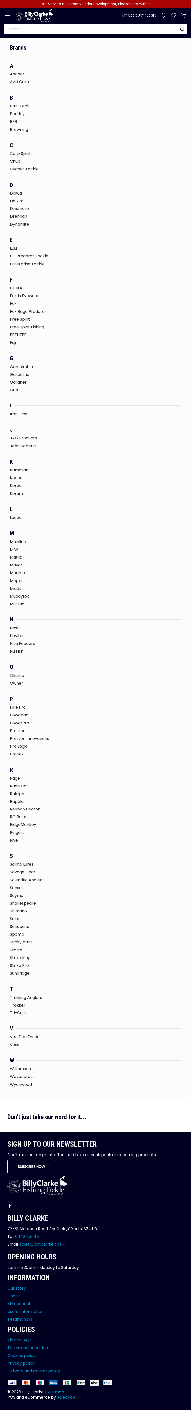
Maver (16, 565)
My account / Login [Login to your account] (139, 15)
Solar (15, 919)
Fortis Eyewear (24, 296)
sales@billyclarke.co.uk (42, 1244)
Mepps (16, 581)
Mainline (18, 542)
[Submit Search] (182, 29)
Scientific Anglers (27, 880)
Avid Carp (19, 82)
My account (19, 1304)
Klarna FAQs (19, 1340)
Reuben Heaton (25, 809)
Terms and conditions (28, 1348)
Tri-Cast (18, 1013)
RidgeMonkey (23, 824)
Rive (14, 840)
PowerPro (19, 723)
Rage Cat (19, 786)
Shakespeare (23, 903)
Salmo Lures (21, 864)
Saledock (66, 1397)
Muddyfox (19, 596)
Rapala (17, 801)
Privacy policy (21, 1363)
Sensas (17, 888)
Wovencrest (22, 1076)
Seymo (16, 895)
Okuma (17, 675)
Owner (16, 683)
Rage (15, 778)
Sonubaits (19, 926)
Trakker (17, 1005)
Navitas (17, 636)
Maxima (17, 573)
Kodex (16, 478)
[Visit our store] (163, 15)
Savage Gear (22, 872)
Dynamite (19, 224)
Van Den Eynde (25, 1037)
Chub (15, 161)
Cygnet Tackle (24, 169)
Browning (19, 129)
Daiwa (16, 193)
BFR (13, 121)
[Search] (95, 29)
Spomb (17, 934)
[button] (7, 15)
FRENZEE (18, 335)
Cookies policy (21, 1355)
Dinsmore (19, 208)
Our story (16, 1288)
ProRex (17, 754)
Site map (55, 1392)
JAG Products (23, 438)
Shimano (18, 911)
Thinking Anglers (26, 997)
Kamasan (19, 470)
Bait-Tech (20, 106)
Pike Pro (18, 707)
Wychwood (21, 1084)
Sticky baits (21, 942)
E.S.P (14, 248)
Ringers (17, 832)
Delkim (16, 201)
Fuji (13, 342)
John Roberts (23, 446)
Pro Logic (19, 746)
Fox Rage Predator (28, 311)
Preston (17, 731)
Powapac (19, 715)
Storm (16, 950)
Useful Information (25, 1311)
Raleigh (17, 794)
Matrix (16, 557)
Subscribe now (31, 1166)
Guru (14, 390)
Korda (16, 485)
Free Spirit (20, 319)
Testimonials (19, 1319)
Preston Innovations (29, 738)
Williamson (20, 1069)
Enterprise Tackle (27, 264)
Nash (15, 628)
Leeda (16, 517)
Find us (14, 1296)
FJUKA (16, 288)
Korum (16, 493)
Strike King (20, 958)
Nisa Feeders (22, 643)
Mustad (17, 604)
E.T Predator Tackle (29, 256)
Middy (15, 588)
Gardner (18, 382)
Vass (14, 1045)
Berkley (17, 114)
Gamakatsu (21, 367)
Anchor (17, 74)
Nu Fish (16, 651)
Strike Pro (19, 965)
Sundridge (19, 973)
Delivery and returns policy (33, 1371)
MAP (14, 549)
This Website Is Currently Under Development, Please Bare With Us (95, 4)
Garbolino (19, 374)
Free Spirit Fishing (27, 327)
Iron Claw (19, 414)
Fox (13, 303)
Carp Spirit (20, 153)
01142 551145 (27, 1236)
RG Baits (18, 817)
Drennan (18, 216)
